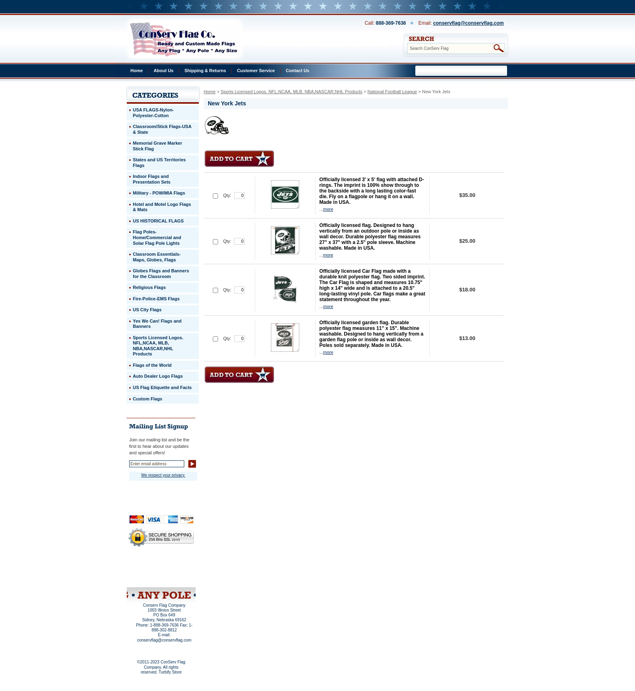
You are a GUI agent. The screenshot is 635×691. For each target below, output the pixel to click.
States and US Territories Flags (159, 162)
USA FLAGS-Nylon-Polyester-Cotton (153, 112)
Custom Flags (147, 398)
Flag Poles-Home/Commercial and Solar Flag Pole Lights (157, 237)
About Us (164, 70)
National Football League (392, 91)
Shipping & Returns (205, 70)
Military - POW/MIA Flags (159, 192)
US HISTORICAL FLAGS (158, 220)
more (328, 209)
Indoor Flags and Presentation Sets (151, 179)
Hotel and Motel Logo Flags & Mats (162, 207)
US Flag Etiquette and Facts (162, 387)
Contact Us (297, 70)
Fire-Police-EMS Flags (156, 298)
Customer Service (256, 70)
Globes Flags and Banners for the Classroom (161, 273)
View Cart (176, 576)
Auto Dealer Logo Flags (158, 376)
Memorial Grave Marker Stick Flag (157, 146)
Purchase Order (177, 571)
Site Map (145, 576)
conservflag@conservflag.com (468, 23)
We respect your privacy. (163, 475)
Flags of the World (152, 365)
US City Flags (147, 309)
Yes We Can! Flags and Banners (157, 324)
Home (136, 70)
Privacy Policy (147, 565)
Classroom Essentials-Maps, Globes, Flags (157, 257)
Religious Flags (149, 287)
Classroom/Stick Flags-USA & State (162, 129)
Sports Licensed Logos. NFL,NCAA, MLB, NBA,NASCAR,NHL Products (291, 91)
